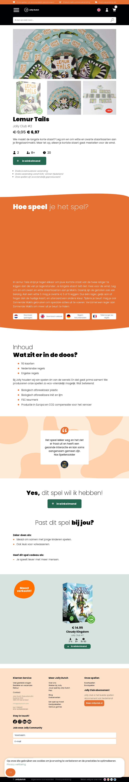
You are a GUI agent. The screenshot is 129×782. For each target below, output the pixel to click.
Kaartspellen (90, 681)
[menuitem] (99, 10)
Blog (51, 694)
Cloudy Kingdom (77, 633)
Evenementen (55, 697)
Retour (16, 686)
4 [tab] (87, 656)
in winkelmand (32, 161)
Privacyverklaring (65, 779)
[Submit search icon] (112, 20)
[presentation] (34, 749)
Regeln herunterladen (77, 317)
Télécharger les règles (103, 317)
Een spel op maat (57, 701)
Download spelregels (23, 317)
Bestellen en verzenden (24, 683)
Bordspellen (89, 683)
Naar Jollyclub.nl (95, 702)
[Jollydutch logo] (31, 10)
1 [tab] (66, 656)
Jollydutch (19, 779)
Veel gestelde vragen (23, 681)
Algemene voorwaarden (44, 779)
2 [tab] (73, 656)
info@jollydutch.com (21, 703)
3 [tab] (80, 656)
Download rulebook (49, 317)
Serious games (56, 707)
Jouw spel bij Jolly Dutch (60, 686)
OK (10, 772)
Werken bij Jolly (56, 683)
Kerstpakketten (56, 704)
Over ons (53, 681)
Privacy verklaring (16, 764)
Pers (51, 689)
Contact (17, 691)
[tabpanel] (77, 616)
